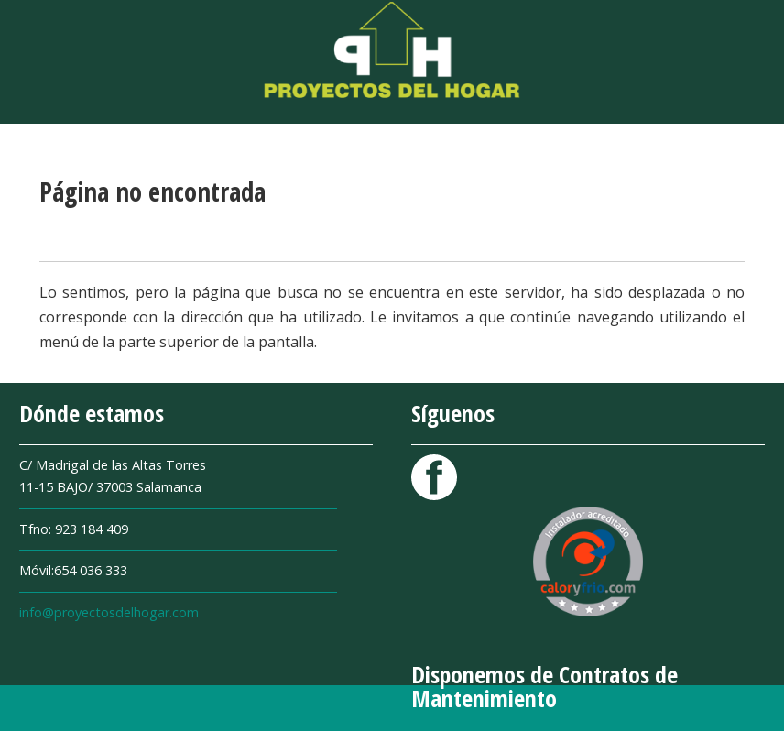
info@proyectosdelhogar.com (109, 612)
